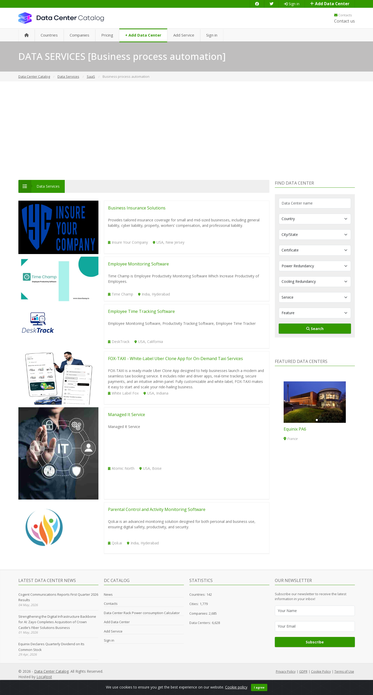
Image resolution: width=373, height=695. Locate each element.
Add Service (183, 35)
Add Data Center (329, 3)
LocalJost (44, 676)
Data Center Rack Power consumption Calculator (142, 612)
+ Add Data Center (143, 35)
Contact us (344, 21)
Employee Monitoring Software (138, 264)
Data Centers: (200, 622)
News (108, 594)
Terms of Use (344, 671)
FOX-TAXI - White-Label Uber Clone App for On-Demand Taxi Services (175, 358)
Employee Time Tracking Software (141, 311)
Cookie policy (236, 687)
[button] (313, 420)
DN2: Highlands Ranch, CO (309, 429)
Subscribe (315, 642)
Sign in (291, 3)
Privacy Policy (286, 671)
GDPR (303, 671)
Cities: (194, 603)
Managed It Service (126, 414)
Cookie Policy (321, 671)
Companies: (199, 613)
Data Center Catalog (51, 671)
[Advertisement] (186, 130)
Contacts (343, 15)
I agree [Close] (259, 687)
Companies (79, 35)
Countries (49, 35)
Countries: (197, 594)
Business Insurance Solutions (137, 208)
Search (315, 328)
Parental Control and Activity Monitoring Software (156, 509)
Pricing (107, 35)
